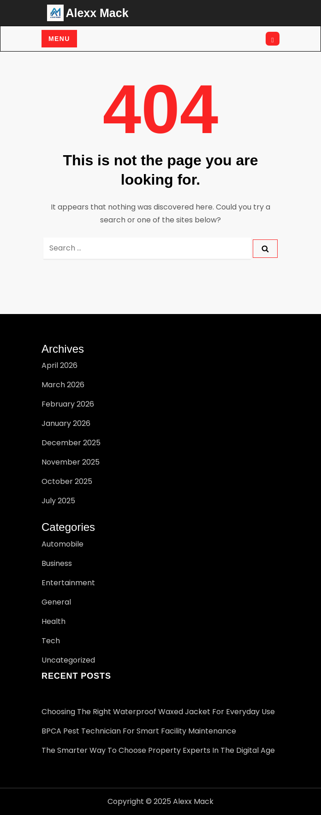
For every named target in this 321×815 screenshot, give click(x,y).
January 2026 (66, 423)
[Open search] (272, 39)
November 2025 (71, 462)
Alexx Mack (96, 12)
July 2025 (58, 500)
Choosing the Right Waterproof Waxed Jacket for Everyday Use (158, 711)
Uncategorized (68, 660)
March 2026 (63, 384)
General (56, 602)
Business (57, 563)
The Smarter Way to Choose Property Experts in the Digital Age (158, 750)
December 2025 (71, 442)
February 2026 (68, 404)
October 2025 (67, 481)
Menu (59, 38)
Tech (51, 640)
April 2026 (59, 365)
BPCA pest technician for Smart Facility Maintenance (139, 731)
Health (53, 621)
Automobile (62, 544)
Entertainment (68, 582)
